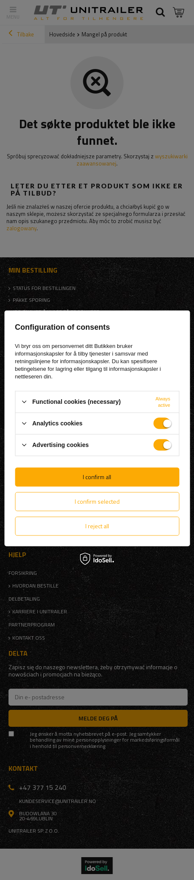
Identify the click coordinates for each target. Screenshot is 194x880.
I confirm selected (97, 501)
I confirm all (97, 476)
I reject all (97, 525)
